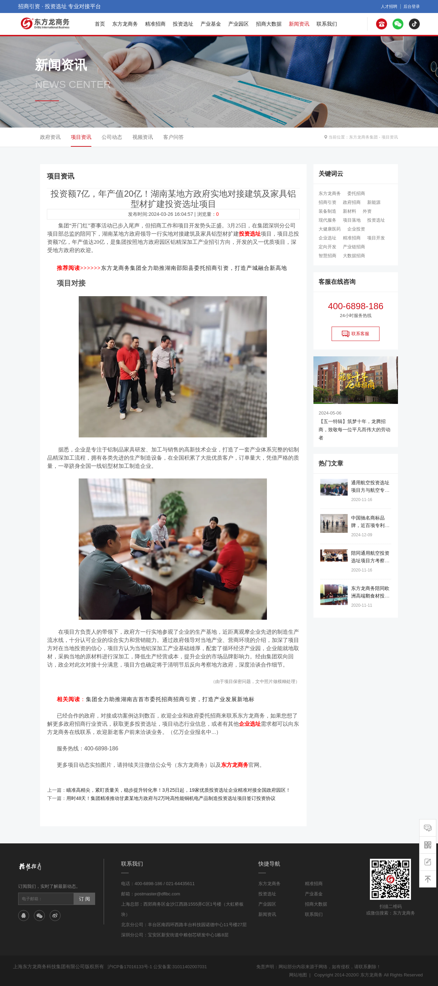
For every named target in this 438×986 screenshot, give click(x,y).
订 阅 (84, 899)
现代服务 (327, 220)
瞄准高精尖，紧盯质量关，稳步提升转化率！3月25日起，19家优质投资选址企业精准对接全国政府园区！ (178, 790)
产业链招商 (354, 246)
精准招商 (155, 24)
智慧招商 (327, 255)
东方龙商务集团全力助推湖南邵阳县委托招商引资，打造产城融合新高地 (194, 268)
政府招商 (352, 202)
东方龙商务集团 (363, 137)
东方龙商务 (125, 24)
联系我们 (327, 24)
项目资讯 (390, 137)
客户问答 (173, 137)
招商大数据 (269, 24)
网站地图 (298, 974)
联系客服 (355, 334)
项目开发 (376, 237)
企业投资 (356, 229)
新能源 (374, 202)
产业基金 (211, 24)
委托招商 (356, 193)
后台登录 (411, 6)
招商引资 (327, 202)
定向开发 (327, 246)
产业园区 (238, 24)
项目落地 (352, 220)
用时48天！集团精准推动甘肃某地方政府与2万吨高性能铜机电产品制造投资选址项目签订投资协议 (170, 798)
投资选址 (183, 24)
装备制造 (327, 211)
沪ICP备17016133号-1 (129, 966)
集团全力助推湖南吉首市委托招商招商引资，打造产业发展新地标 (170, 699)
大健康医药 (330, 229)
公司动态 (112, 137)
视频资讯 (142, 137)
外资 (367, 211)
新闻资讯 (299, 24)
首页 (100, 24)
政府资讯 (50, 137)
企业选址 (327, 237)
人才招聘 (389, 6)
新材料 (349, 211)
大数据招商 (354, 255)
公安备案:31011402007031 (180, 966)
